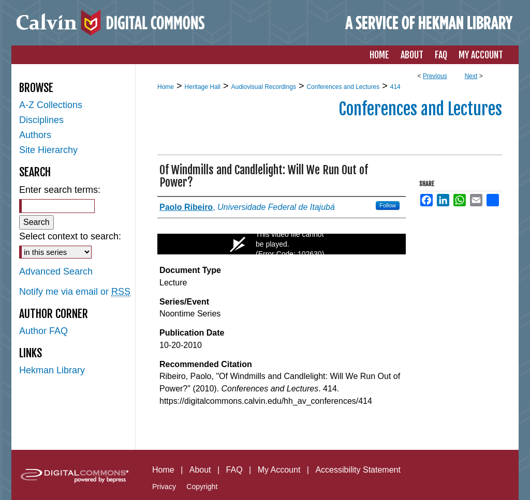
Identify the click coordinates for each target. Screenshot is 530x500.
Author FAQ (43, 331)
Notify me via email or (74, 291)
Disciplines (41, 120)
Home (165, 86)
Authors (35, 135)
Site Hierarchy (48, 150)
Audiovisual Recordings (263, 86)
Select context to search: (70, 236)
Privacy (164, 486)
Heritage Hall (202, 86)
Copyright (201, 486)
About (200, 469)
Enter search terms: (59, 190)
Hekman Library (52, 370)
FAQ (234, 469)
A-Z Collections (50, 105)
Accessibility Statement (358, 469)
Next (471, 76)
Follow (387, 205)
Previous (435, 76)
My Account (279, 469)
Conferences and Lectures (342, 86)
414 (395, 86)
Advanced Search (56, 271)
